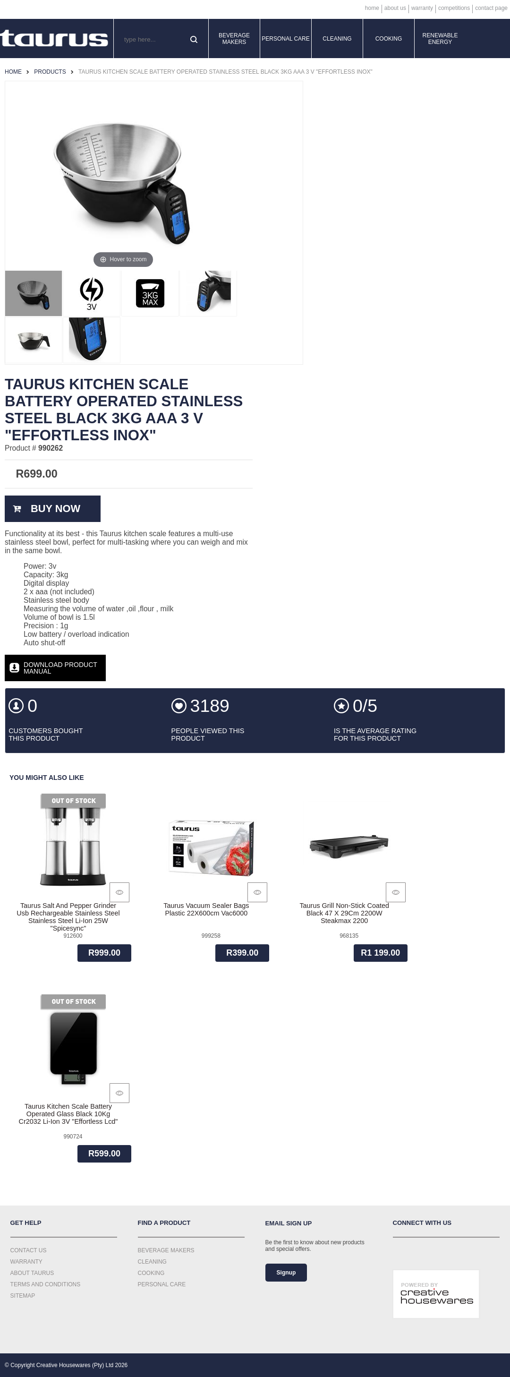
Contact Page (491, 8)
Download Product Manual (60, 668)
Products (50, 71)
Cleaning (337, 38)
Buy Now (55, 508)
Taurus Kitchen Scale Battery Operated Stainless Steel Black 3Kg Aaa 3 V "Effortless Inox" (225, 71)
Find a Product (164, 1222)
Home (372, 8)
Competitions (454, 8)
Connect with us (422, 1222)
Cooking (388, 38)
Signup (286, 1272)
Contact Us (28, 1250)
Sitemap (22, 1295)
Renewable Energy (440, 38)
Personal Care (286, 38)
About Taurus (32, 1273)
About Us (395, 8)
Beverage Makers (234, 38)
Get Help (26, 1222)
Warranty (422, 8)
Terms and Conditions (45, 1284)
